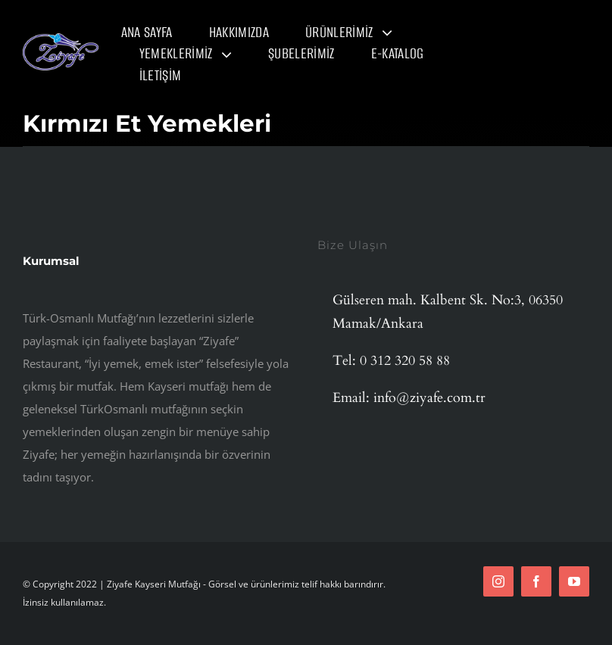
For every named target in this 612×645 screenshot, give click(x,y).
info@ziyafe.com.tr (429, 397)
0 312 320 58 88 (405, 360)
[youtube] (574, 581)
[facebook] (536, 581)
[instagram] (498, 581)
